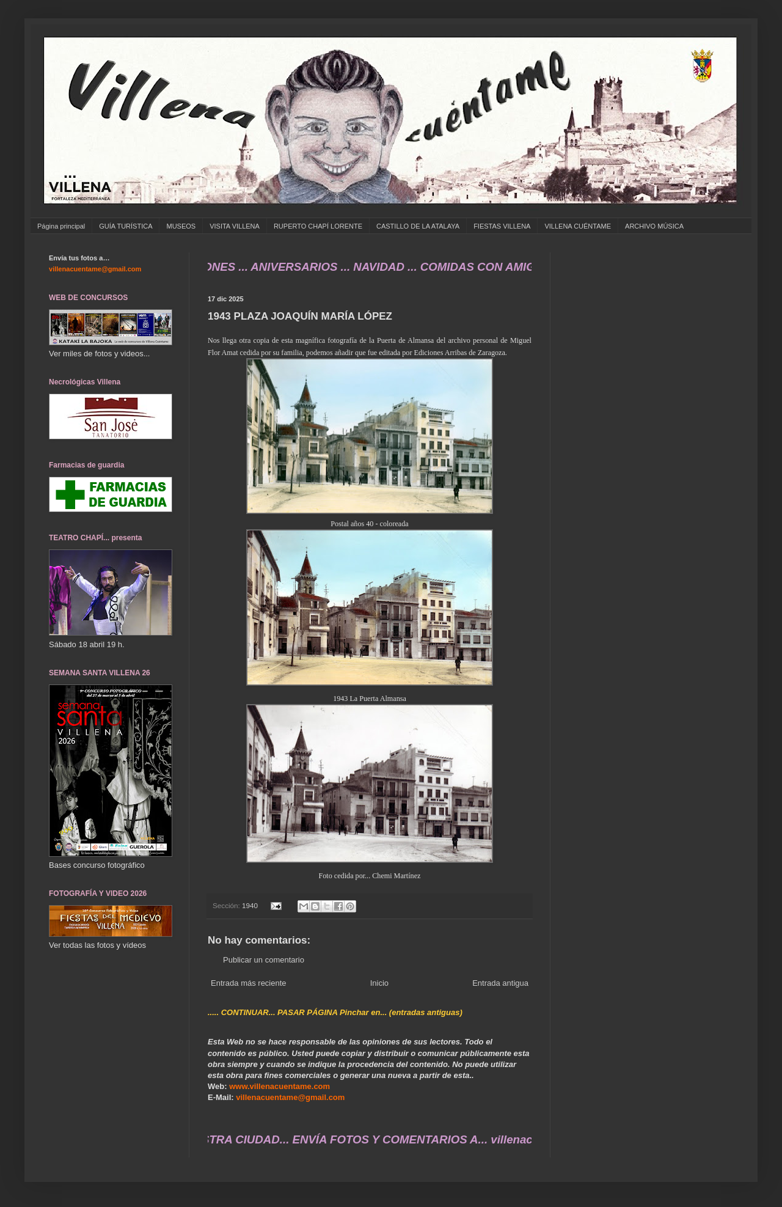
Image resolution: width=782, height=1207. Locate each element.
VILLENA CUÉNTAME (577, 226)
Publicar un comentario (263, 959)
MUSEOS (181, 226)
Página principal (61, 226)
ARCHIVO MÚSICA (654, 226)
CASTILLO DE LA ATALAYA (417, 226)
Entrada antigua (500, 983)
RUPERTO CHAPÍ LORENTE (318, 226)
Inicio (379, 983)
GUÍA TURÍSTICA (125, 226)
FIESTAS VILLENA (501, 226)
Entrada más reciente (249, 983)
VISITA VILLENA (235, 226)
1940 (250, 905)
